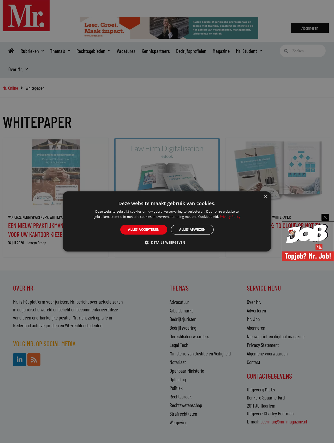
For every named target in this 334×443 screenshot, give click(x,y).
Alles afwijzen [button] (192, 229)
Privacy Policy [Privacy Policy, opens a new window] (230, 217)
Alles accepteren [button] (144, 229)
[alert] (167, 221)
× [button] (265, 197)
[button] (167, 242)
